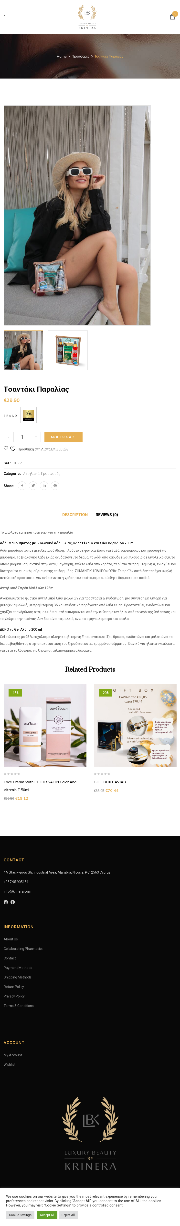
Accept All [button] (47, 1215)
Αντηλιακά (31, 474)
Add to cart (63, 437)
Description (75, 514)
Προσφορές (80, 56)
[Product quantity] (22, 437)
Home (62, 56)
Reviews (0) (107, 514)
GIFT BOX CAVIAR (110, 782)
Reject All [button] (68, 1215)
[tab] (75, 515)
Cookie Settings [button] (20, 1215)
